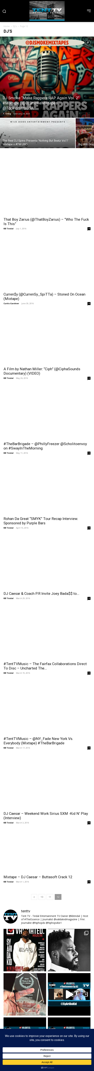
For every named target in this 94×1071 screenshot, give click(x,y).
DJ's (15, 26)
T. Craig (7, 113)
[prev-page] (34, 794)
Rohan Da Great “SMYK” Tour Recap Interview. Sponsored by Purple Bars (41, 464)
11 (50, 794)
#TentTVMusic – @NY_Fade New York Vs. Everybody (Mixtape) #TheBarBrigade (38, 650)
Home (7, 26)
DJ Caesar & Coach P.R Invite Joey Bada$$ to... (41, 525)
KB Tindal (9, 217)
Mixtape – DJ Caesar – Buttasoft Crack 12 (38, 774)
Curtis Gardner (11, 280)
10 (42, 794)
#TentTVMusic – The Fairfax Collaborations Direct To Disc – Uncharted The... (45, 586)
